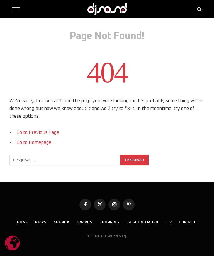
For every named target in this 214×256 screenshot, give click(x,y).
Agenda (61, 222)
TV (169, 222)
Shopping (109, 222)
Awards (84, 222)
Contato (188, 222)
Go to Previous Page (37, 132)
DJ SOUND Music (143, 222)
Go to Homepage (33, 142)
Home (22, 222)
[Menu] (16, 9)
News (41, 222)
